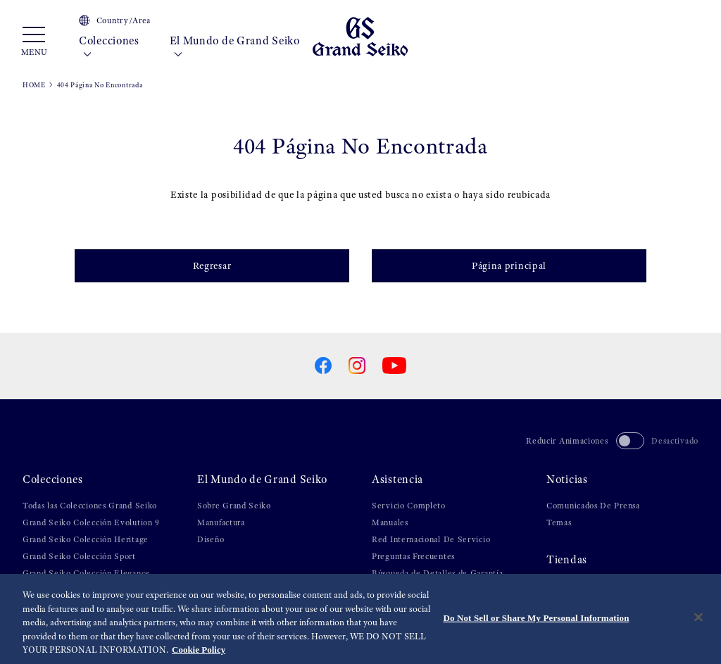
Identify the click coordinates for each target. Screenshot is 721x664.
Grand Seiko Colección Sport (79, 556)
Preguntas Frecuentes (413, 556)
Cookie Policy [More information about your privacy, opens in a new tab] (198, 650)
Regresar (212, 265)
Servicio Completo (409, 505)
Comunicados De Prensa (593, 505)
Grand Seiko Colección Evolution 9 (91, 522)
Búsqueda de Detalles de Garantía (437, 573)
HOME (34, 84)
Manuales (390, 522)
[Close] (698, 617)
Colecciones (109, 48)
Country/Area (115, 20)
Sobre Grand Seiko (234, 505)
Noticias (567, 479)
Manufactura (221, 522)
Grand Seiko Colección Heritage (86, 539)
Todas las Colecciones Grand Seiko (90, 505)
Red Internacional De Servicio (431, 539)
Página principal (509, 265)
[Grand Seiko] (360, 36)
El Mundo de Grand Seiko (235, 48)
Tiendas (566, 560)
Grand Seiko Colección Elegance (86, 573)
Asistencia (397, 479)
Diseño (210, 539)
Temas (559, 522)
